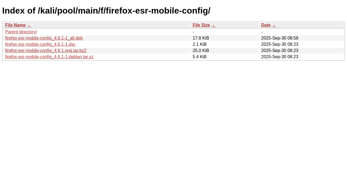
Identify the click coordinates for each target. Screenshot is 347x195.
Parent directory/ (21, 32)
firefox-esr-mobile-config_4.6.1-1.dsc (40, 44)
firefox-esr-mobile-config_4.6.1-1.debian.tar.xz (49, 56)
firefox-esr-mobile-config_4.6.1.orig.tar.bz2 (45, 50)
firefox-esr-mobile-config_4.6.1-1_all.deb (44, 38)
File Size (201, 25)
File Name (15, 25)
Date (266, 25)
